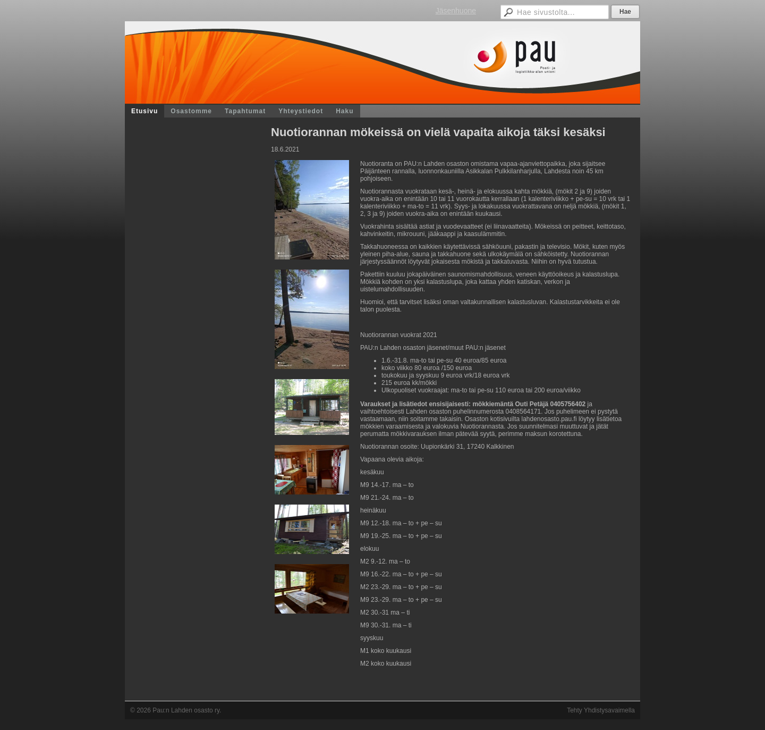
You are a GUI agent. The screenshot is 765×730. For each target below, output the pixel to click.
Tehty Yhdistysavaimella (601, 710)
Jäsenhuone (456, 10)
